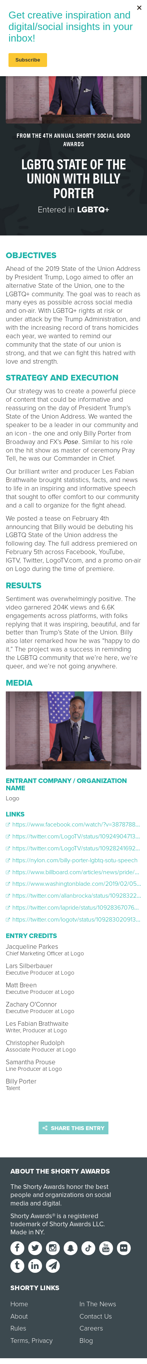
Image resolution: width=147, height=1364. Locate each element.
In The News (97, 1304)
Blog (86, 1341)
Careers (91, 1328)
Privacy (42, 1341)
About (19, 1316)
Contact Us (95, 1316)
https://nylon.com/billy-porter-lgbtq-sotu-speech (72, 860)
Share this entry (73, 1128)
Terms (19, 1341)
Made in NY (26, 1232)
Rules (18, 1328)
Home (19, 1304)
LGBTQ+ (93, 210)
